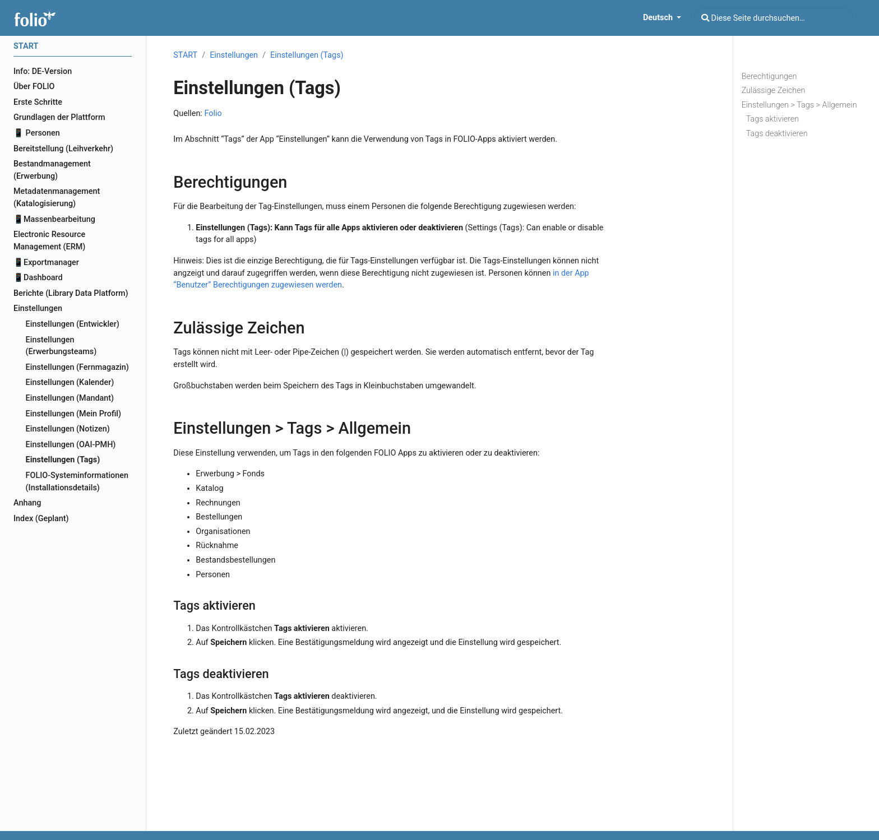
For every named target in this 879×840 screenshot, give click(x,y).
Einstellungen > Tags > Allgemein (799, 105)
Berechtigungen (769, 76)
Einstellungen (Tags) (307, 55)
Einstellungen (234, 55)
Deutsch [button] (659, 17)
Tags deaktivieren (777, 133)
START (185, 55)
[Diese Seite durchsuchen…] (774, 18)
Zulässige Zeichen (774, 90)
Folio (212, 113)
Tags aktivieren (772, 119)
